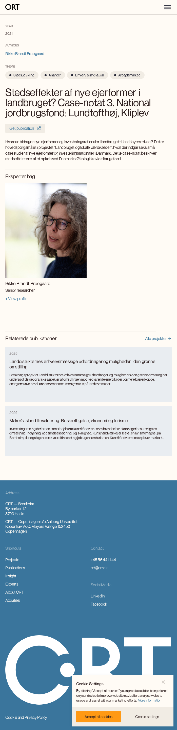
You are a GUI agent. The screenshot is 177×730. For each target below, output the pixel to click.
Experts (11, 584)
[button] (168, 7)
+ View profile (16, 298)
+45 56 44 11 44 (103, 559)
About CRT (14, 592)
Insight (10, 575)
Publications (15, 567)
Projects (12, 559)
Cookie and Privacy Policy (26, 717)
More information (149, 700)
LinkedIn (98, 595)
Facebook (99, 604)
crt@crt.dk (99, 567)
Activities (12, 600)
